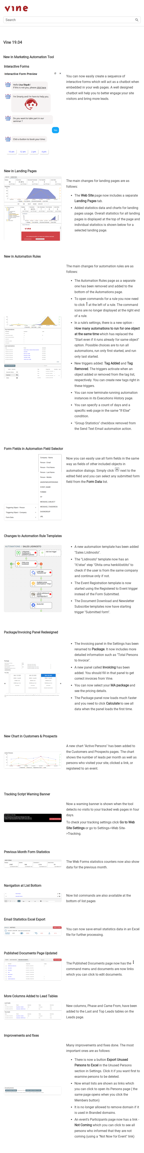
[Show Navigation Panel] (138, 8)
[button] (137, 20)
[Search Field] (72, 20)
